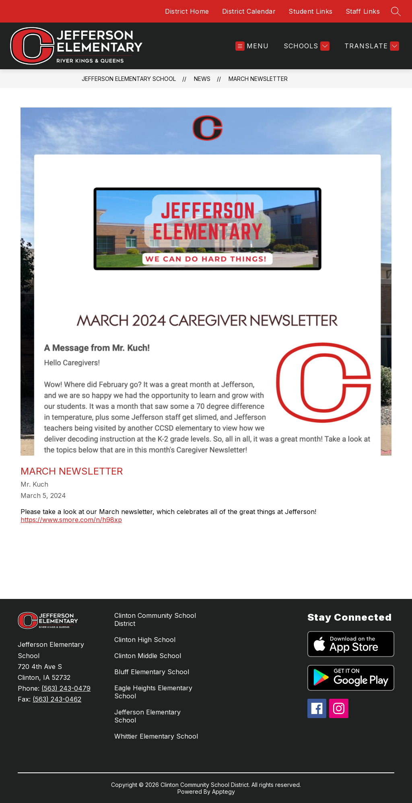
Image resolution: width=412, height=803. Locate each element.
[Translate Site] (370, 46)
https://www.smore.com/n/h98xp (71, 520)
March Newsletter (258, 78)
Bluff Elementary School (151, 672)
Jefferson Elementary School (129, 78)
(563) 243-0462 (57, 699)
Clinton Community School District (155, 619)
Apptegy (223, 791)
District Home (187, 11)
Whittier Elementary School (156, 736)
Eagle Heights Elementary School (153, 692)
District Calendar (249, 11)
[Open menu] (252, 46)
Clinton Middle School (147, 656)
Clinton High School (144, 640)
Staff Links (363, 11)
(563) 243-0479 (66, 688)
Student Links (310, 11)
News (202, 78)
